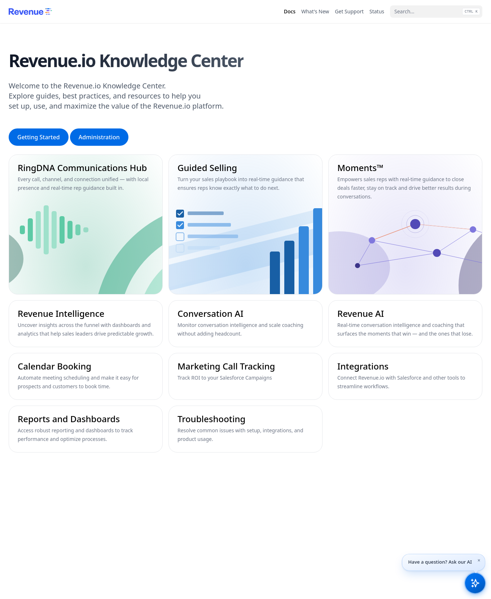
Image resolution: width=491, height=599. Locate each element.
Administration (99, 137)
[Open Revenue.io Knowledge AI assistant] (475, 583)
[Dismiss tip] (479, 560)
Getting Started (38, 137)
